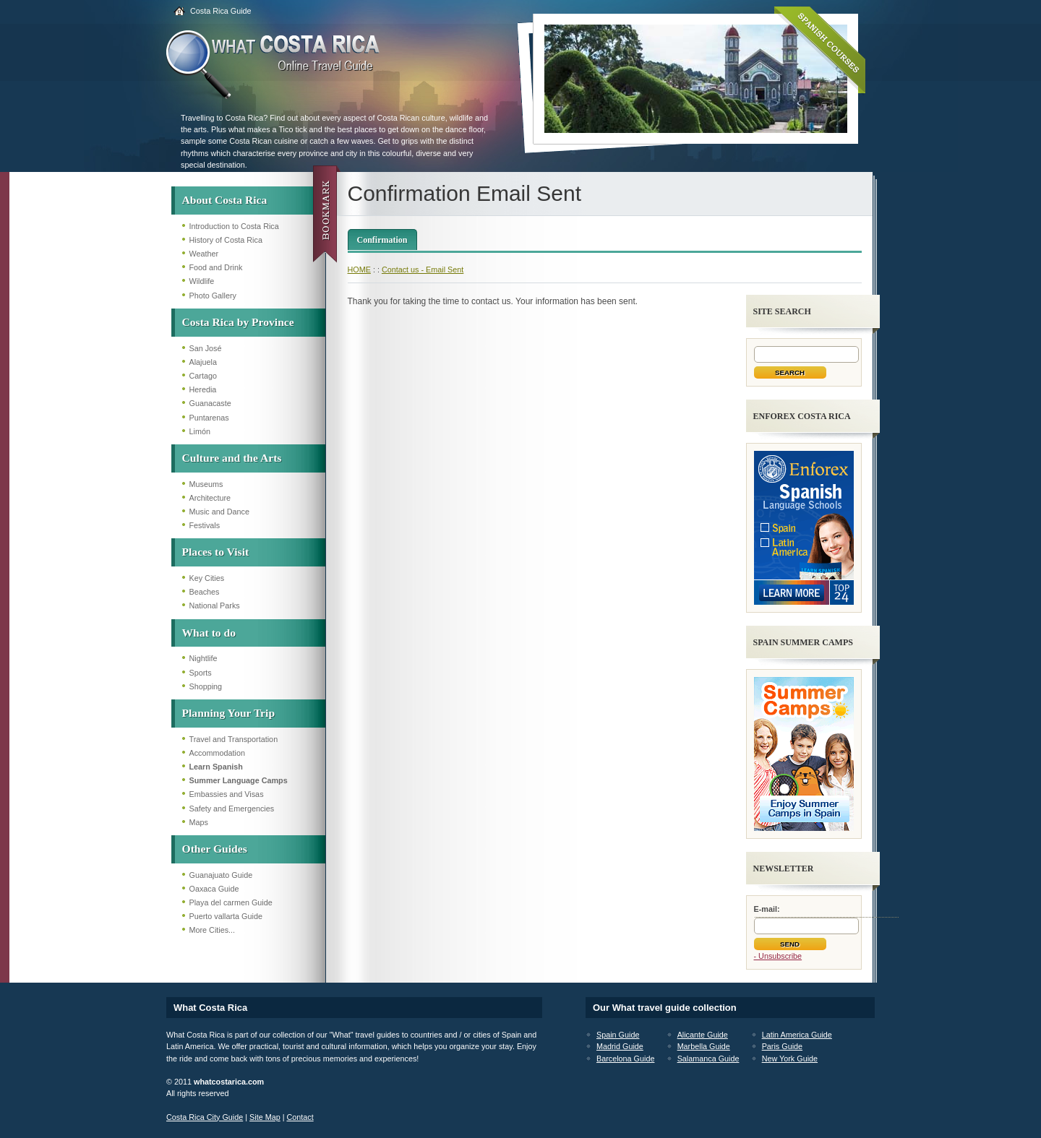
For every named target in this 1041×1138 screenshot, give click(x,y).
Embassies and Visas (226, 794)
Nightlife (203, 658)
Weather (204, 253)
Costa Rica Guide (221, 11)
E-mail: (767, 909)
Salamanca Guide (708, 1058)
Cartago (203, 375)
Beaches (204, 591)
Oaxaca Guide (214, 888)
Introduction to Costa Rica (234, 226)
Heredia (203, 389)
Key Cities (207, 578)
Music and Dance (219, 511)
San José (205, 348)
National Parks (214, 605)
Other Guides (214, 848)
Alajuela (203, 362)
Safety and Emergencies (232, 808)
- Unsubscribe (778, 956)
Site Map (264, 1117)
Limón (199, 431)
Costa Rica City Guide (204, 1117)
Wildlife (202, 281)
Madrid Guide (619, 1046)
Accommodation (217, 753)
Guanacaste (210, 403)
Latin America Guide (797, 1034)
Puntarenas (209, 417)
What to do (209, 632)
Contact (299, 1117)
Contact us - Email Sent (422, 269)
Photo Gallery (212, 295)
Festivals (204, 525)
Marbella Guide (703, 1046)
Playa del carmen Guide (231, 902)
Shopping (206, 686)
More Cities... (212, 930)
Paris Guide (782, 1046)
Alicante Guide (702, 1034)
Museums (206, 484)
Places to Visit (215, 552)
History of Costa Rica (225, 240)
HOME (359, 269)
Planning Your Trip (228, 713)
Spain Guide (617, 1034)
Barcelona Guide (625, 1058)
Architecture (210, 497)
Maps (198, 822)
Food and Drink (216, 267)
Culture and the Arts (232, 458)
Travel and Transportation (233, 739)
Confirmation (382, 240)
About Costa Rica (224, 200)
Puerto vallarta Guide (225, 916)
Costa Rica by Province (238, 322)
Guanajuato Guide (221, 875)
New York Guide (790, 1058)
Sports (200, 672)
